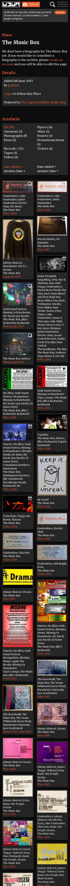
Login (8, 93)
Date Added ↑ (46, 167)
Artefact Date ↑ (47, 171)
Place (7, 35)
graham (13, 85)
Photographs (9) (15, 136)
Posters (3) (44, 136)
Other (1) (43, 131)
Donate (60, 12)
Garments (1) (13, 131)
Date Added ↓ (13, 167)
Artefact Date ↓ (14, 171)
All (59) (9, 127)
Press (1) (10, 140)
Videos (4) (11, 157)
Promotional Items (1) (50, 142)
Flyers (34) (44, 127)
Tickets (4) (45, 148)
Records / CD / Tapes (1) (14, 151)
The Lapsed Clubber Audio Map (43, 102)
